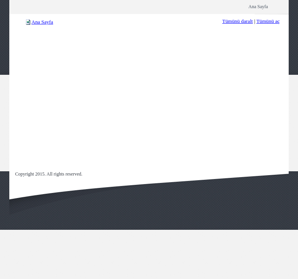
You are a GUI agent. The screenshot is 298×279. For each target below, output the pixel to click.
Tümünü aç (268, 21)
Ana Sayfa (42, 22)
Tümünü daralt (237, 21)
